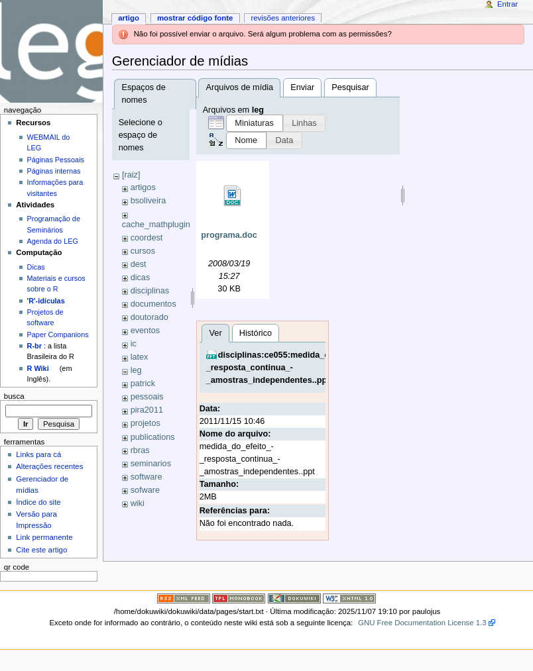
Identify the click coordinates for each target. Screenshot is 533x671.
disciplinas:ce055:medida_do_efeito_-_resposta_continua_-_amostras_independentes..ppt (287, 567)
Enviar (302, 87)
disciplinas (150, 290)
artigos (143, 187)
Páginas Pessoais (55, 160)
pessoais (147, 396)
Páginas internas (54, 171)
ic (134, 343)
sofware (145, 490)
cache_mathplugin (156, 224)
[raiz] (131, 175)
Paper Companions (58, 334)
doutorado (149, 317)
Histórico (255, 532)
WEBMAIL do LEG (48, 142)
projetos (145, 423)
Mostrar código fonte (195, 18)
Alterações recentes (49, 466)
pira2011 (147, 410)
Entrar (507, 4)
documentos (153, 304)
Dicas (36, 267)
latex (139, 357)
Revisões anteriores (283, 18)
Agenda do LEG (52, 241)
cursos (143, 251)
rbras (140, 450)
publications (153, 437)
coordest (147, 237)
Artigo (128, 18)
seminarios (151, 463)
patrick (143, 383)
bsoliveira (148, 200)
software (146, 477)
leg (136, 370)
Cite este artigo (41, 550)
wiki (138, 503)
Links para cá (38, 454)
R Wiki (38, 368)
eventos (145, 330)
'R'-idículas (46, 301)
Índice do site (38, 502)
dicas (140, 277)
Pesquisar (350, 87)
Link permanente (44, 537)
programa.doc (229, 235)
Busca (14, 396)
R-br (34, 346)
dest (139, 264)
